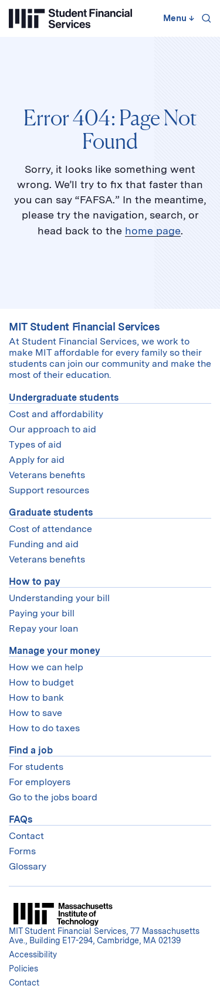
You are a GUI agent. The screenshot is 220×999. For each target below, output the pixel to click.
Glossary (27, 866)
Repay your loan (43, 628)
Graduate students (51, 512)
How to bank (36, 697)
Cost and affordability (56, 414)
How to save (35, 712)
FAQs (20, 819)
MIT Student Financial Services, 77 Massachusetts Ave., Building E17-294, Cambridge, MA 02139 (104, 935)
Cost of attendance (50, 528)
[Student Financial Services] (70, 18)
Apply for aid (37, 459)
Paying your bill (42, 613)
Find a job (31, 750)
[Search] (204, 18)
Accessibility (33, 954)
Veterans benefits (47, 474)
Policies (23, 968)
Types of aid (35, 444)
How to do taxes (44, 728)
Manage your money (54, 650)
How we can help (46, 667)
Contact (26, 835)
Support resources (49, 490)
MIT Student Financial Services (84, 327)
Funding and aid (44, 544)
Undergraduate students (64, 397)
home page (153, 230)
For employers (39, 781)
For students (36, 766)
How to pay (34, 581)
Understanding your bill (59, 598)
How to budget (41, 682)
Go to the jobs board (53, 797)
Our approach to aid (52, 429)
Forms (22, 851)
